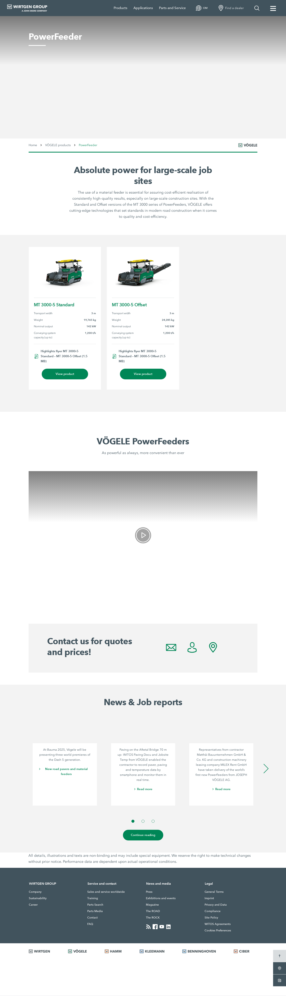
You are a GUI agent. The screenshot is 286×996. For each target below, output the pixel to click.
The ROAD (153, 911)
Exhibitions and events (161, 898)
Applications (143, 8)
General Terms (214, 892)
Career (33, 905)
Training (92, 898)
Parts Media (95, 911)
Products (120, 8)
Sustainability (38, 898)
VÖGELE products (58, 145)
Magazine (152, 905)
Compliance (212, 911)
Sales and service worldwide (106, 892)
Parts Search (95, 905)
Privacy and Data (216, 905)
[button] (132, 821)
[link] (143, 535)
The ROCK (153, 918)
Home (33, 145)
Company (35, 892)
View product (64, 374)
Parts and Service (172, 8)
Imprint (209, 898)
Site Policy (211, 918)
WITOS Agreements (218, 924)
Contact (92, 918)
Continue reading (143, 835)
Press (149, 892)
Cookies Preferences (218, 930)
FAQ (90, 924)
